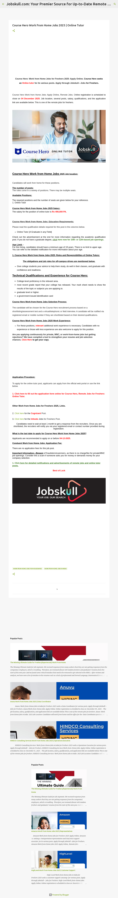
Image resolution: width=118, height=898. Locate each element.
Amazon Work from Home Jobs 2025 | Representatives (51, 831)
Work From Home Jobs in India (55, 568)
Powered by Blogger (59, 895)
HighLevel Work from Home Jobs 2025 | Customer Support (53, 870)
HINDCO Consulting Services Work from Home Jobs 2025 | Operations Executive (40, 741)
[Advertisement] (59, 58)
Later (48, 10)
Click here (19, 413)
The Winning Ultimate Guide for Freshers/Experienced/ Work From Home (38, 662)
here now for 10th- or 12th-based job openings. (81, 240)
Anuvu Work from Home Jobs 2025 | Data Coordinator (30, 702)
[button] (13, 30)
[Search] (114, 4)
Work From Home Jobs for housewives (27, 568)
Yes (70, 10)
